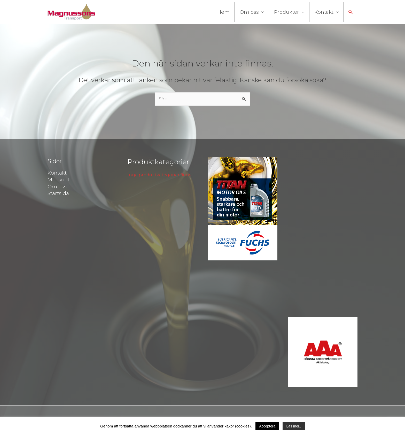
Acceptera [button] (267, 426)
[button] (350, 12)
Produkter (286, 12)
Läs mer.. (293, 426)
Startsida (58, 193)
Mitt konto (60, 180)
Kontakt (323, 12)
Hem (223, 12)
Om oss (249, 12)
